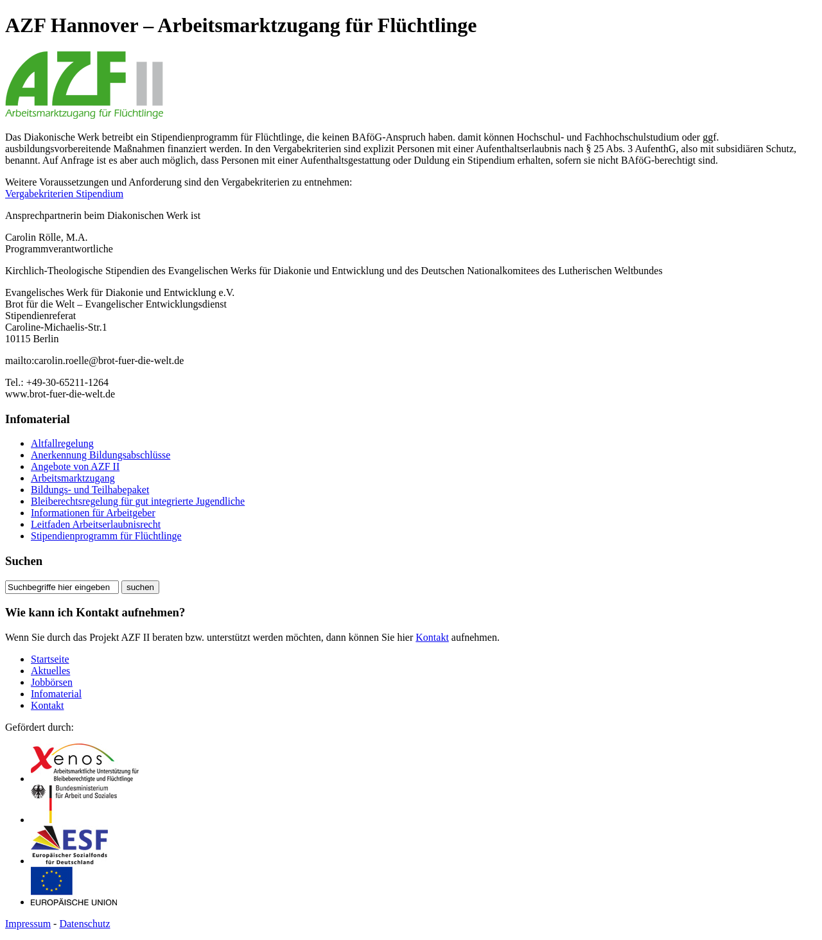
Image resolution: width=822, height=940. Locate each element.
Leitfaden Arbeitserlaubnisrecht (96, 524)
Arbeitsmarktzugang (73, 478)
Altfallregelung (62, 443)
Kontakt (432, 637)
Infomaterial (56, 693)
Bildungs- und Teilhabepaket (90, 489)
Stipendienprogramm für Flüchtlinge (106, 535)
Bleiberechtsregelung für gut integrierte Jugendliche (138, 501)
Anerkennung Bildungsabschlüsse (100, 454)
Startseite (50, 659)
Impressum (28, 923)
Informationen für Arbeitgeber (93, 512)
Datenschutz (84, 923)
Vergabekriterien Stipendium (64, 193)
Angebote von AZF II (75, 466)
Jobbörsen (52, 682)
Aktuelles (50, 670)
